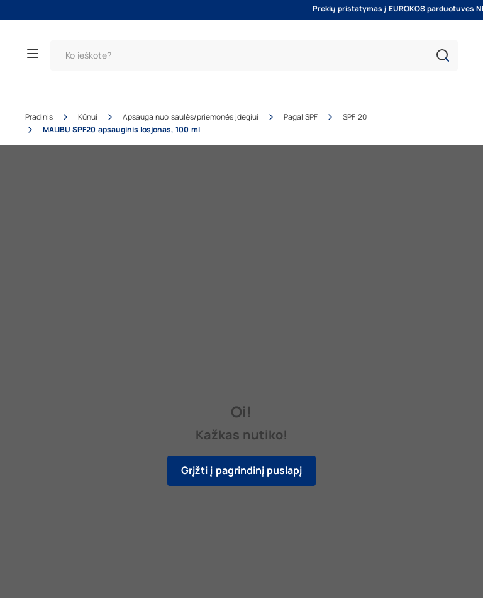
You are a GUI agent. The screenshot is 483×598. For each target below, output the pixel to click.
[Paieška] (254, 55)
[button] (442, 55)
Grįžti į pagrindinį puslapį (241, 470)
